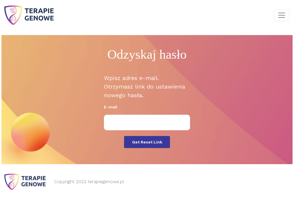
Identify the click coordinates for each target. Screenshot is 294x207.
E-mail (110, 107)
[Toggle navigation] (282, 15)
